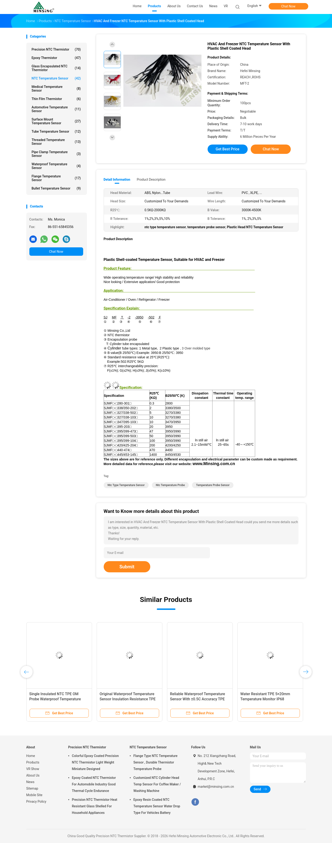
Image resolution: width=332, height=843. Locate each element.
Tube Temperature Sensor (56, 131)
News (30, 782)
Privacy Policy (36, 801)
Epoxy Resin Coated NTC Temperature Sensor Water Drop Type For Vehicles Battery (156, 806)
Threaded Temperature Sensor (56, 141)
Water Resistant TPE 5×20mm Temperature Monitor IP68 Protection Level (265, 699)
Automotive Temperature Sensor (56, 109)
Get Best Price (228, 149)
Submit (127, 567)
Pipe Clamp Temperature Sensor (56, 154)
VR (226, 6)
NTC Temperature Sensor (56, 78)
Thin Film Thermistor (56, 99)
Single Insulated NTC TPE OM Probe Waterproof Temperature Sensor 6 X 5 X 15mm (55, 699)
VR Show (32, 769)
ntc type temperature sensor (126, 485)
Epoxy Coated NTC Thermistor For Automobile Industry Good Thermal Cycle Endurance (94, 784)
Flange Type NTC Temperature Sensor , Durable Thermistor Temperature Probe (155, 762)
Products (32, 762)
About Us (33, 775)
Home (30, 756)
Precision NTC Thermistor (56, 49)
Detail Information (117, 179)
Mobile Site (34, 795)
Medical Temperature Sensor (56, 88)
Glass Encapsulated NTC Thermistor (56, 68)
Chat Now (288, 6)
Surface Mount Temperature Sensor (56, 121)
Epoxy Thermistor (56, 57)
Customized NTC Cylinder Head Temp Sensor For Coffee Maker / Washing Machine (157, 784)
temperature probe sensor (212, 485)
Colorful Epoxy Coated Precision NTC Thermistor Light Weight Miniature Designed (95, 762)
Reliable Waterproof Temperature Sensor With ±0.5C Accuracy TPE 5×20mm (197, 699)
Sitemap (32, 788)
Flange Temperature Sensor (56, 178)
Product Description (151, 179)
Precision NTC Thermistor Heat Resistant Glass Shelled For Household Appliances (94, 806)
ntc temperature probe (170, 485)
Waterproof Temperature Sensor (56, 166)
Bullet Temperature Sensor (56, 188)
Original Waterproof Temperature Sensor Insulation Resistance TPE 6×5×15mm (128, 699)
